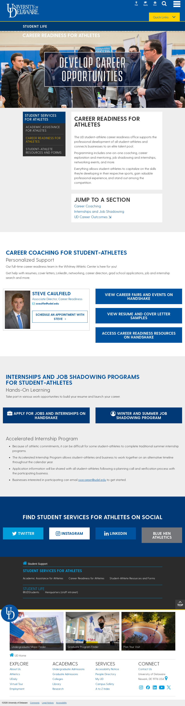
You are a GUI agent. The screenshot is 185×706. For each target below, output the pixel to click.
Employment (17, 688)
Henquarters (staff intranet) (61, 592)
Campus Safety (105, 684)
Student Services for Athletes (41, 117)
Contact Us (145, 669)
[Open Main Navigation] (176, 4)
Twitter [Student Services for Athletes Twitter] (23, 533)
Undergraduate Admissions (68, 669)
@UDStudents (31, 592)
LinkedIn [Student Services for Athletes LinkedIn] (115, 533)
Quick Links (161, 17)
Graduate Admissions (65, 674)
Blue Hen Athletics (162, 535)
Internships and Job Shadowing (99, 211)
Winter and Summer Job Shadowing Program (139, 415)
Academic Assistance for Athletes (43, 128)
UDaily (13, 678)
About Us (15, 669)
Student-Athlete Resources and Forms (44, 150)
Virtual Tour (16, 684)
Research (58, 688)
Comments (34, 703)
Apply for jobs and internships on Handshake (46, 415)
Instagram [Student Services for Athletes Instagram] (69, 533)
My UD (99, 678)
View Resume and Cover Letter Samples (138, 315)
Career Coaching (87, 206)
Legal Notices (48, 703)
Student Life (35, 26)
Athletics (15, 674)
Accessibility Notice (107, 669)
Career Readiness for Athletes (86, 578)
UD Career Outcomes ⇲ (92, 217)
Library (56, 684)
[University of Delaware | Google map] (166, 678)
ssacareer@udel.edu (92, 479)
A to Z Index (103, 688)
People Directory (106, 674)
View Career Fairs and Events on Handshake (139, 296)
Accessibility (61, 703)
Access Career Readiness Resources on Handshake (139, 335)
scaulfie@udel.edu (47, 303)
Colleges (57, 678)
